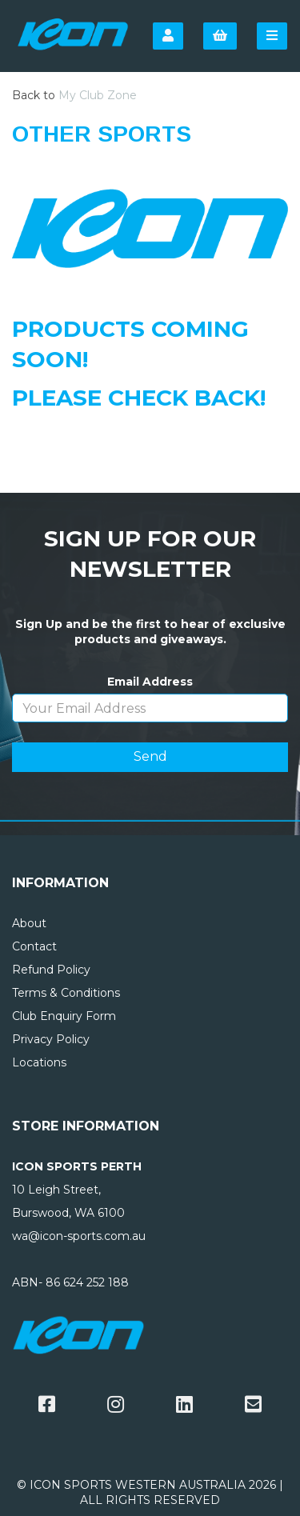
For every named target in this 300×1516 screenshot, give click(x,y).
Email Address (150, 681)
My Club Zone (97, 95)
